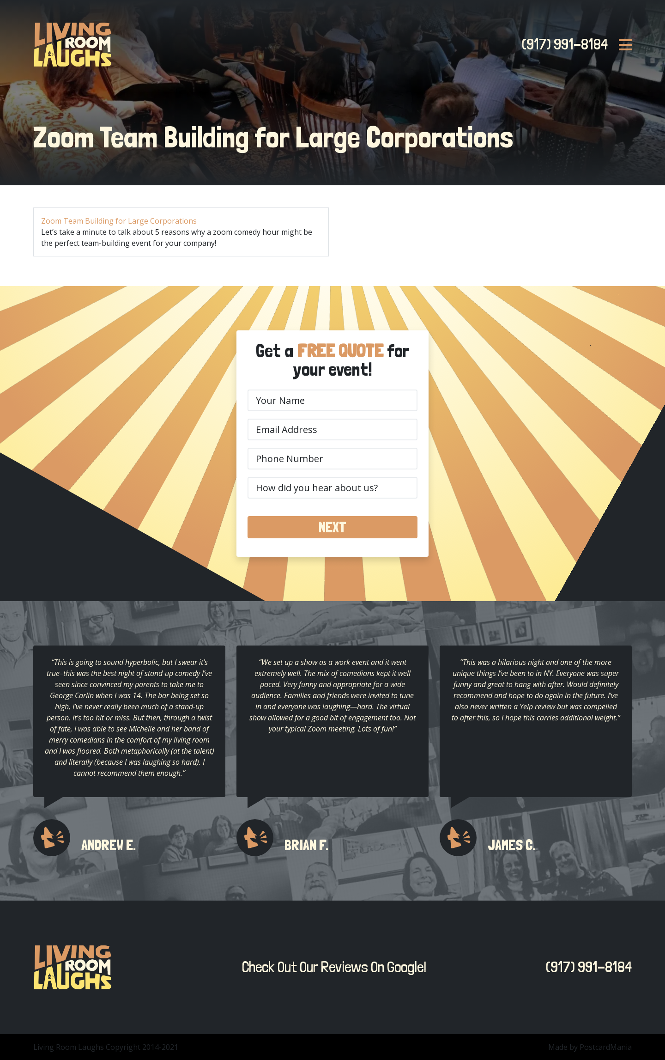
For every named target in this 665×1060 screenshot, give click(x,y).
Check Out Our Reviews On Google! (331, 967)
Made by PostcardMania (590, 1047)
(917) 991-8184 (562, 44)
